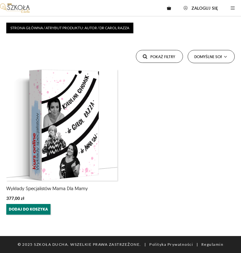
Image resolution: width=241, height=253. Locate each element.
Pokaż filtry (158, 55)
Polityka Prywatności (171, 244)
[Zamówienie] (211, 56)
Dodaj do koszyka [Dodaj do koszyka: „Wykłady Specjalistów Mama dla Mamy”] (28, 209)
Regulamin (212, 244)
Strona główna (26, 27)
